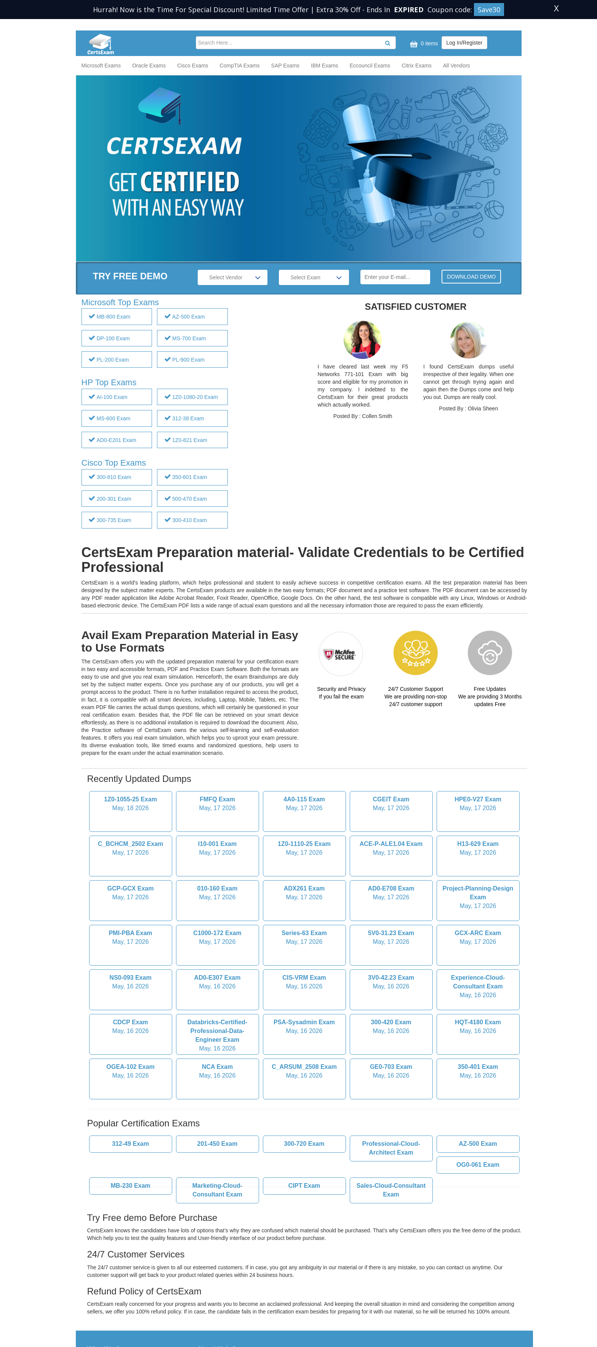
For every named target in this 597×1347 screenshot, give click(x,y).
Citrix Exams (417, 65)
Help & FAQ (101, 1320)
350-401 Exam (478, 1008)
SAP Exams (285, 65)
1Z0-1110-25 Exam (304, 785)
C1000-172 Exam (217, 874)
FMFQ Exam (217, 740)
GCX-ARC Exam (478, 874)
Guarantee (211, 1297)
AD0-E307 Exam (217, 919)
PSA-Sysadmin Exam (304, 963)
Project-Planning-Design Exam (478, 834)
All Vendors (456, 65)
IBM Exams (324, 65)
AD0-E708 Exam (391, 830)
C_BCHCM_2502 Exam (130, 785)
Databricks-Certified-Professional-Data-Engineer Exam (217, 972)
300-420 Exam (391, 963)
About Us (98, 1305)
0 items (423, 44)
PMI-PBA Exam (130, 874)
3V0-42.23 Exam (391, 919)
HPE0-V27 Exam (478, 740)
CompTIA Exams (240, 65)
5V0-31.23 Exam (391, 874)
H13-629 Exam (478, 785)
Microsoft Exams (101, 65)
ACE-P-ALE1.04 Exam (391, 785)
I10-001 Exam (217, 785)
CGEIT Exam (391, 740)
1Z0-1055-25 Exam (130, 740)
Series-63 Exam (304, 874)
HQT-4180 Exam (478, 963)
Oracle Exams (149, 65)
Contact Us (100, 1312)
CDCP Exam (130, 963)
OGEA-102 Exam (130, 1008)
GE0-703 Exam (391, 1008)
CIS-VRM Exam (304, 919)
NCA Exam (217, 1008)
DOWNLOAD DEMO (471, 277)
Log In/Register (465, 43)
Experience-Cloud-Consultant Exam (478, 923)
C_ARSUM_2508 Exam (304, 1008)
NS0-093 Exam (130, 919)
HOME (95, 1297)
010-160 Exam (217, 830)
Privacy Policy (215, 1305)
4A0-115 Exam (304, 740)
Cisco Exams (192, 65)
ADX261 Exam (304, 830)
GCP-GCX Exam (130, 830)
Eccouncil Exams (370, 65)
